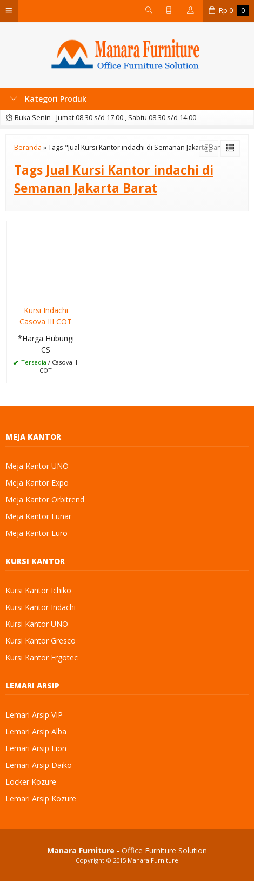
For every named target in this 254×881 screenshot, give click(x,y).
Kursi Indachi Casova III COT (45, 316)
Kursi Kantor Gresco (40, 640)
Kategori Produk (48, 99)
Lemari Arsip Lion (35, 748)
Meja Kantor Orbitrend (44, 499)
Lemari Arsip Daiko (38, 765)
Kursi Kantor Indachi (40, 607)
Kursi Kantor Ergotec (41, 657)
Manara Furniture (153, 860)
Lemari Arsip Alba (35, 731)
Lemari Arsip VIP (34, 715)
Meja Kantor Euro (36, 533)
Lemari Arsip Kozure (40, 798)
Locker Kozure (30, 782)
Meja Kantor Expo (37, 483)
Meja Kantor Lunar (38, 516)
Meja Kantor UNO (37, 466)
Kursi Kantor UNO (36, 624)
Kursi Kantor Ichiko (38, 590)
